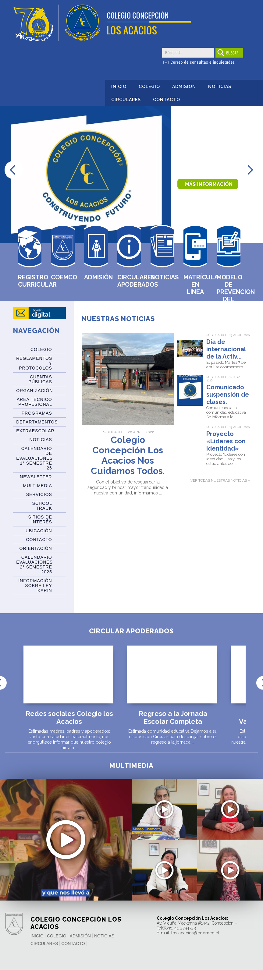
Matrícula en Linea (195, 285)
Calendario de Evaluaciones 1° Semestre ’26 (34, 458)
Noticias (219, 86)
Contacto (166, 99)
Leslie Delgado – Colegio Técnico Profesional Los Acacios (164, 887)
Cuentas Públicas (40, 379)
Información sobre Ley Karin (35, 585)
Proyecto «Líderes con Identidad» (226, 441)
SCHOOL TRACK (42, 506)
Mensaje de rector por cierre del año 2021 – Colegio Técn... (164, 823)
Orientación (36, 548)
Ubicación (39, 530)
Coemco (63, 277)
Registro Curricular (30, 281)
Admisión (184, 86)
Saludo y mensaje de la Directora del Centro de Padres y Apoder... (230, 887)
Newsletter (36, 476)
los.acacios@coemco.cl (195, 932)
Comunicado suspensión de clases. (227, 394)
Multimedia (37, 485)
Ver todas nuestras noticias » (220, 480)
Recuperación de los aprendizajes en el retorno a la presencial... (65, 845)
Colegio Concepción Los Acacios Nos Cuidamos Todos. (128, 455)
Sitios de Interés (40, 519)
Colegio (149, 86)
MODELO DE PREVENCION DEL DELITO (228, 292)
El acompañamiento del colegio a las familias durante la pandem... (230, 826)
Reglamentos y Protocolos (34, 363)
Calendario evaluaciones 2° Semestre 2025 (34, 564)
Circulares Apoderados (129, 281)
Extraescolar (35, 430)
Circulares (126, 99)
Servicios (39, 494)
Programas (37, 413)
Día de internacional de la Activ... (226, 349)
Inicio (118, 86)
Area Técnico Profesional (34, 402)
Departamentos (37, 422)
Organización (34, 390)
